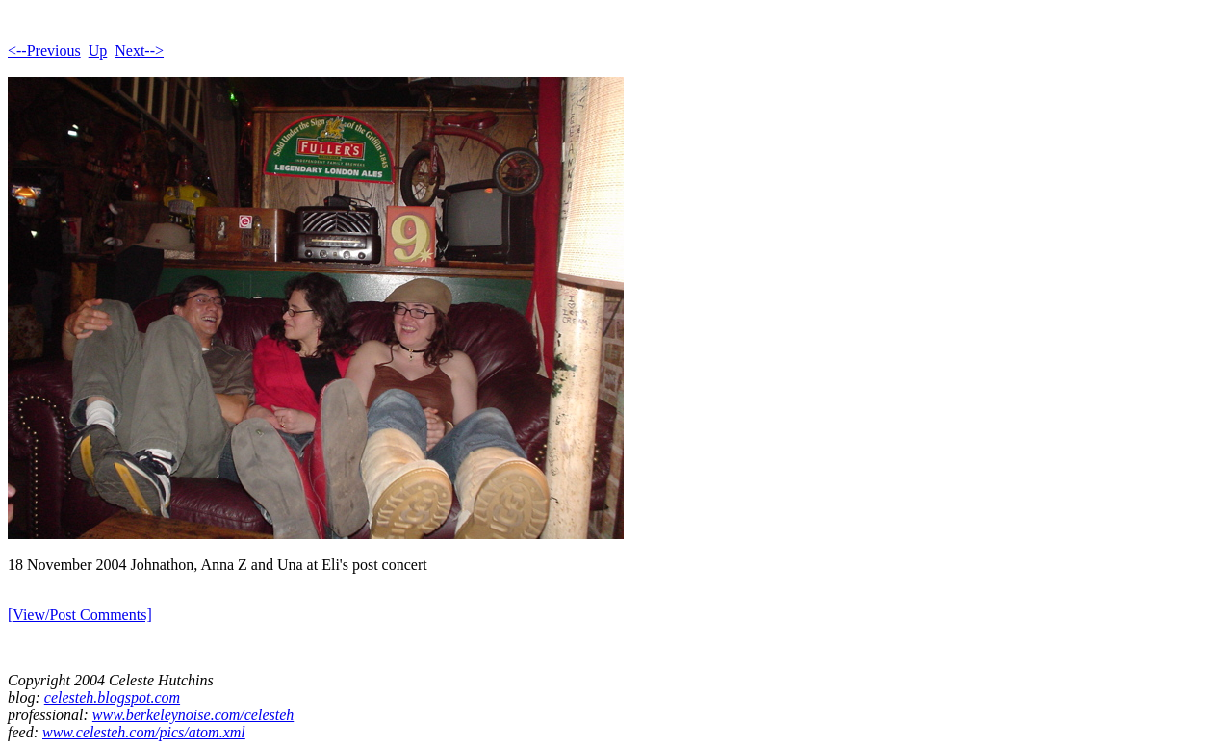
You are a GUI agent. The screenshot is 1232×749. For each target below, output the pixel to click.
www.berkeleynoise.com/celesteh (193, 715)
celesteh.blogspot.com (112, 697)
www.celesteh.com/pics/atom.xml (143, 732)
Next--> (139, 50)
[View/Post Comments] (80, 615)
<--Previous (44, 50)
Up (98, 50)
